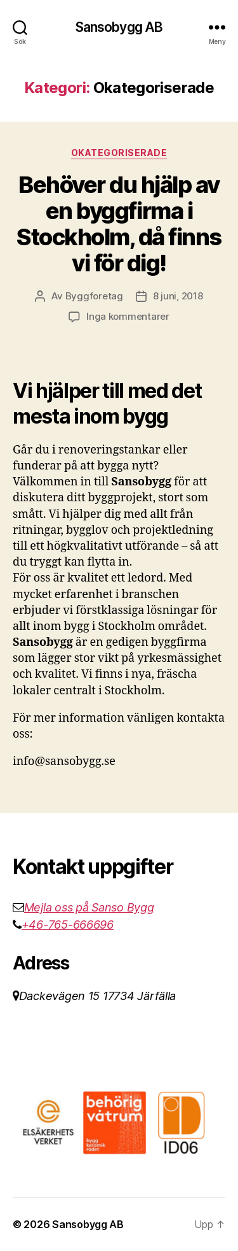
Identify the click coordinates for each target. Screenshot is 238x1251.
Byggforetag (94, 296)
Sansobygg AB (119, 27)
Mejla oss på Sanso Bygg (89, 907)
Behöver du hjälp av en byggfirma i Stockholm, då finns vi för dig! (119, 224)
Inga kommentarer (127, 316)
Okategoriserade (119, 152)
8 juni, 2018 (178, 296)
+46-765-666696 (68, 924)
